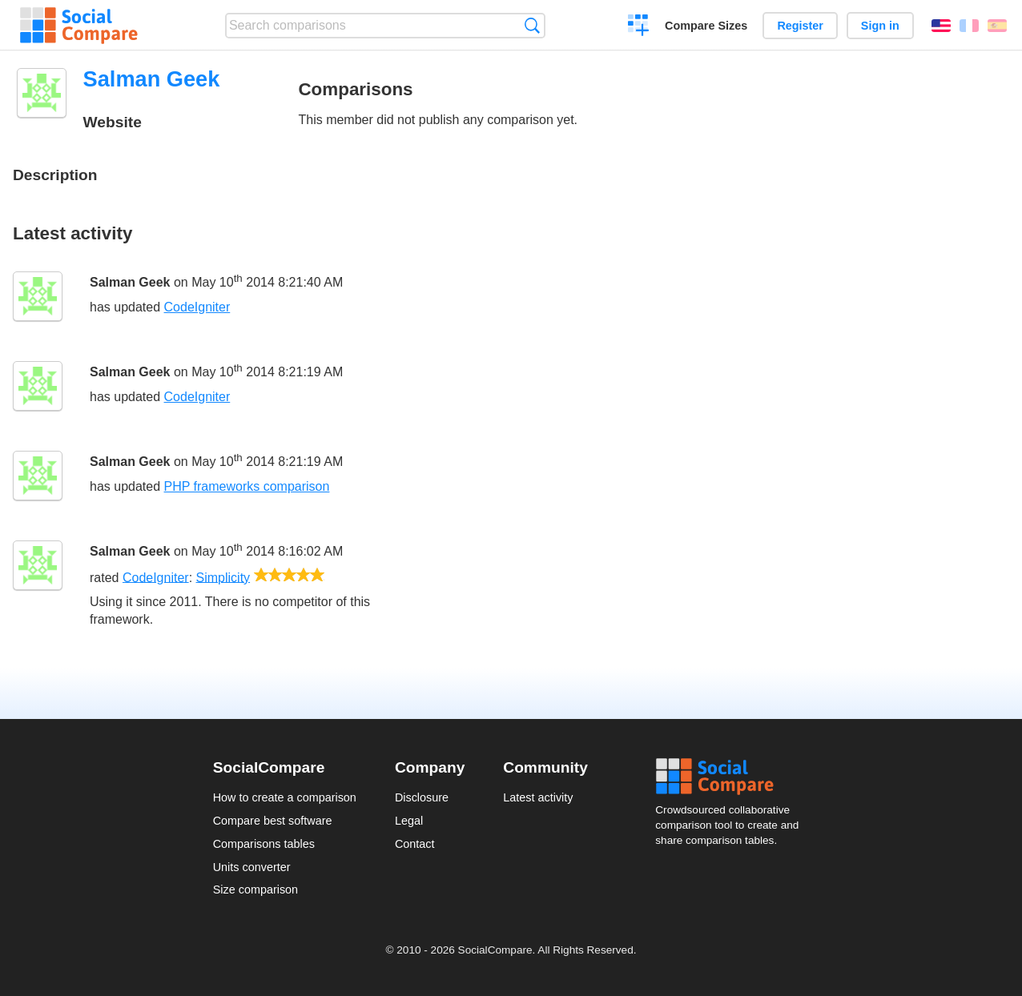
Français (969, 25)
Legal (409, 820)
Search (532, 25)
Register (800, 25)
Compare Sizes (706, 25)
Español (997, 25)
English (941, 25)
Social (732, 776)
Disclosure (422, 797)
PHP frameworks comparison (247, 486)
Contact (415, 843)
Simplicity (223, 577)
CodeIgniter (197, 307)
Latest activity (538, 797)
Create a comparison (639, 27)
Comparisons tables (264, 843)
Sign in (880, 25)
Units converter (252, 867)
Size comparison (255, 889)
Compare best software (272, 820)
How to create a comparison (284, 797)
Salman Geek (130, 282)
